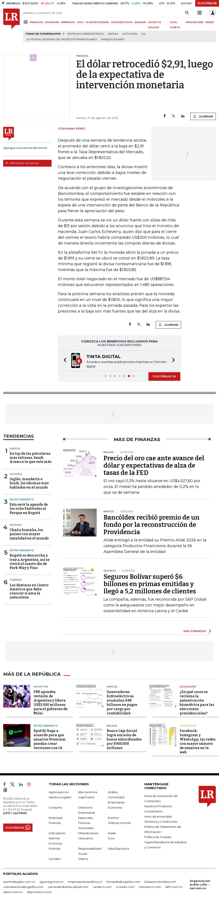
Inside (112, 832)
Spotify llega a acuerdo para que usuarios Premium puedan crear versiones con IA (50, 738)
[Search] (187, 13)
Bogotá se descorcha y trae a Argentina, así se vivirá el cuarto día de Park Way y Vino (30, 561)
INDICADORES (195, 22)
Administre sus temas (22, 163)
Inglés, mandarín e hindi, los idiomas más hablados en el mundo (29, 483)
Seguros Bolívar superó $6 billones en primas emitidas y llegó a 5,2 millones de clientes (150, 584)
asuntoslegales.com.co (19, 881)
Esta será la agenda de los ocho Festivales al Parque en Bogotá (29, 508)
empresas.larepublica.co (85, 881)
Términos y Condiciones (160, 821)
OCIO (80, 22)
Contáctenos (153, 811)
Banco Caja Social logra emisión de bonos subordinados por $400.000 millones (124, 738)
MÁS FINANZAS (194, 631)
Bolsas (112, 725)
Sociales (55, 858)
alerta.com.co (13, 891)
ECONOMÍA (52, 22)
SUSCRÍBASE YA (164, 376)
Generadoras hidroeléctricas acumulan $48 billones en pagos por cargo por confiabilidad (122, 702)
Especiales (85, 817)
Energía (15, 448)
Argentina (41, 686)
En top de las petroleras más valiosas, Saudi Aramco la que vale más (31, 458)
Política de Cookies (157, 836)
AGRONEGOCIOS (121, 22)
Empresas (55, 817)
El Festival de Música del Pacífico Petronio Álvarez (62, 39)
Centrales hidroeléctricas (85, 34)
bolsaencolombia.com (160, 881)
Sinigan (113, 34)
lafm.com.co (174, 886)
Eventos (113, 817)
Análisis (113, 791)
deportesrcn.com (39, 891)
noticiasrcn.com (150, 886)
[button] (64, 361)
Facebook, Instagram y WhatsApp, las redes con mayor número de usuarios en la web (198, 741)
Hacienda (16, 473)
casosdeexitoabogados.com (23, 886)
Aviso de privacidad (158, 816)
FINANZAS (36, 22)
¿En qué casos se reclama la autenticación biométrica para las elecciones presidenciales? (197, 702)
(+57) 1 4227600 (15, 812)
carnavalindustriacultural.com (68, 886)
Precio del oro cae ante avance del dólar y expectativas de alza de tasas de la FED (154, 465)
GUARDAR (203, 116)
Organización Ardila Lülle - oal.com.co (200, 884)
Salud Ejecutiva (118, 848)
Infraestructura (88, 832)
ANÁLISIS (140, 22)
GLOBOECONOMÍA (97, 22)
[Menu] (26, 22)
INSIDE (210, 22)
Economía (115, 807)
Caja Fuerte (86, 796)
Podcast (54, 848)
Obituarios (85, 838)
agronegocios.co (52, 881)
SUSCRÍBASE (207, 3)
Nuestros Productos (158, 805)
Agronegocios (59, 791)
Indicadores (57, 832)
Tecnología (188, 725)
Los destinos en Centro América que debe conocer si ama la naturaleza (29, 591)
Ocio (111, 838)
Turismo (16, 579)
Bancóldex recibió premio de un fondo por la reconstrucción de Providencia (152, 525)
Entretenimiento (22, 499)
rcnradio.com (125, 886)
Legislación (188, 686)
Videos (83, 858)
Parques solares (112, 39)
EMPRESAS (68, 22)
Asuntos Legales (60, 796)
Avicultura (129, 34)
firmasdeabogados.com (123, 881)
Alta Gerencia (87, 791)
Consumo (55, 807)
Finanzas (55, 822)
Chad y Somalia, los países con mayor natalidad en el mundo (29, 534)
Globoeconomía (119, 822)
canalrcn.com (102, 886)
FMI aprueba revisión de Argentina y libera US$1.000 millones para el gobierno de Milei (51, 702)
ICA (143, 34)
